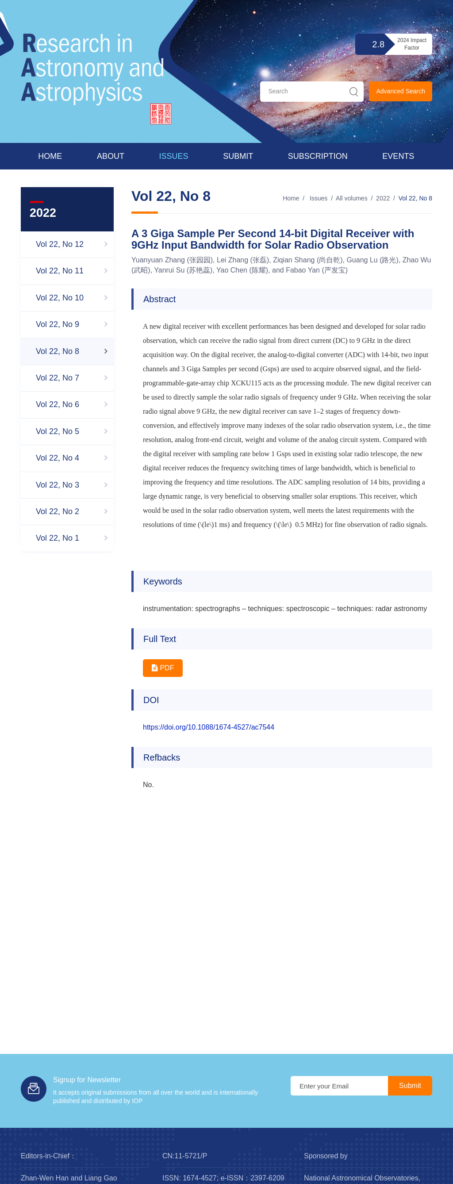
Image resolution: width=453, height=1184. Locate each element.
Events (398, 156)
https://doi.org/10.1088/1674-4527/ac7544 (208, 727)
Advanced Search (400, 91)
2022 (383, 198)
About (110, 156)
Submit (238, 156)
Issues (173, 156)
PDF (163, 668)
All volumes (352, 198)
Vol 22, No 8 (415, 198)
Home (50, 156)
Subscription (318, 156)
